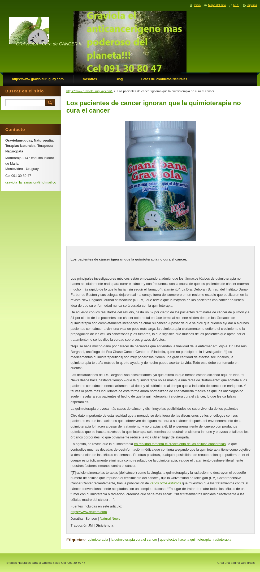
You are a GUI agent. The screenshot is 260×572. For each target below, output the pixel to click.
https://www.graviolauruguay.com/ (89, 91)
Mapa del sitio (217, 5)
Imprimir (252, 5)
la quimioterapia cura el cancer (134, 539)
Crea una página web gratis (236, 562)
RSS (236, 5)
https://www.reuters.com (89, 512)
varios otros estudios (165, 483)
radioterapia (222, 539)
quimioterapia (98, 539)
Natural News (110, 518)
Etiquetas (75, 539)
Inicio (197, 5)
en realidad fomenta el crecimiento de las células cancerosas (180, 444)
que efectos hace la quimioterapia (185, 539)
